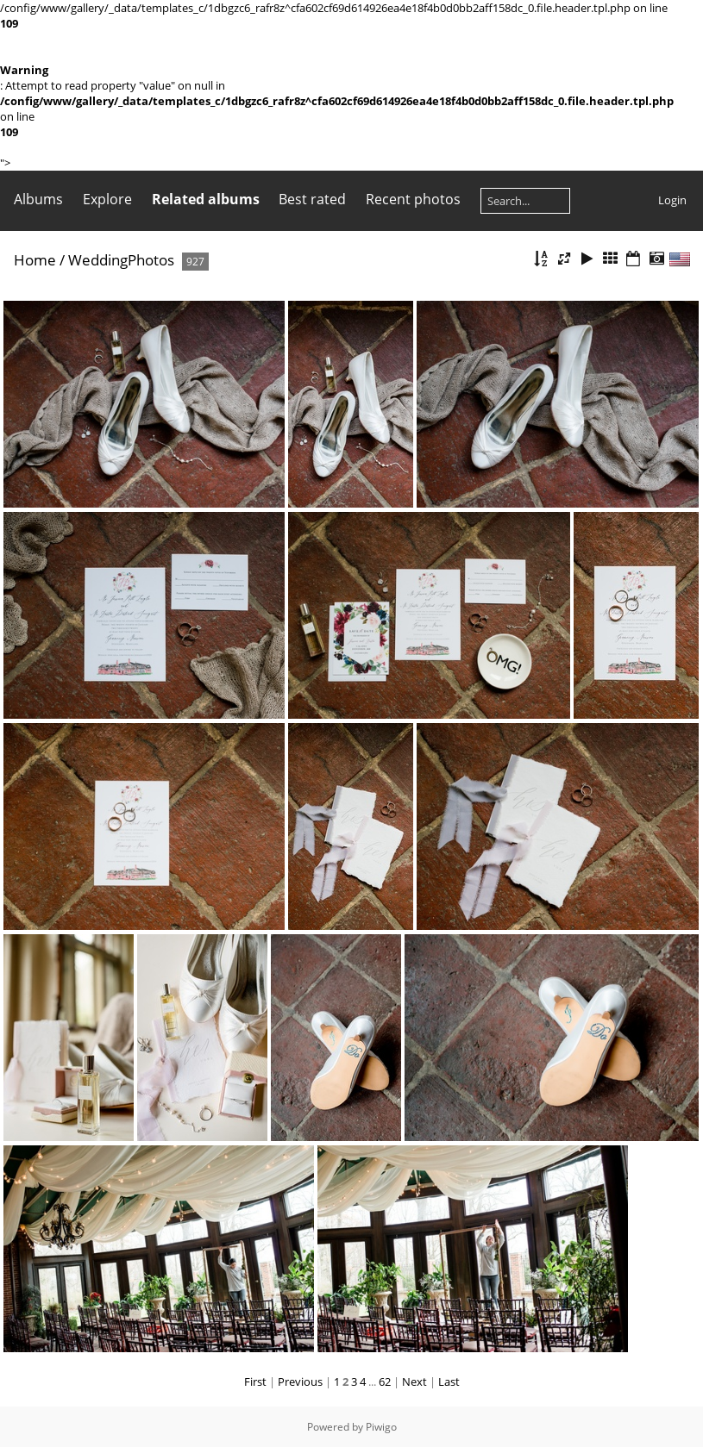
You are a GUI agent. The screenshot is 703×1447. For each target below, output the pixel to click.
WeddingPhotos (121, 260)
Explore (107, 199)
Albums (38, 199)
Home (35, 260)
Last (449, 1381)
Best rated (312, 199)
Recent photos (413, 199)
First (255, 1381)
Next (414, 1381)
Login (672, 200)
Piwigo (381, 1426)
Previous (300, 1381)
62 (385, 1381)
